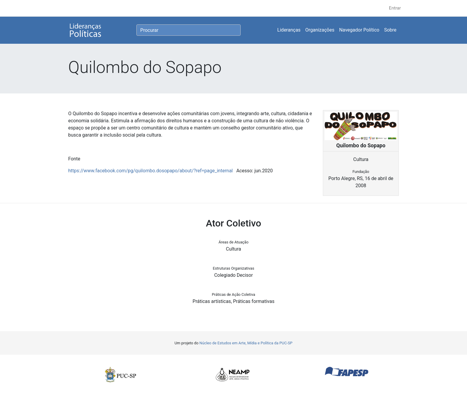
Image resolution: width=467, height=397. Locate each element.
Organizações (319, 30)
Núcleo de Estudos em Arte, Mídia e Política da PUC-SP (246, 343)
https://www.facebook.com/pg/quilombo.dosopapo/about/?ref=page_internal (150, 171)
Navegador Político (359, 30)
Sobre (390, 30)
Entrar (395, 8)
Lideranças (289, 30)
